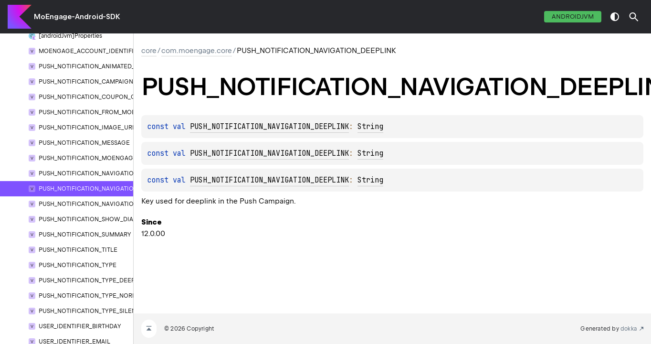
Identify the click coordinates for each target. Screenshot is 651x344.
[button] (633, 16)
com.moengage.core (196, 50)
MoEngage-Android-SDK (77, 16)
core (149, 50)
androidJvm (573, 16)
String (370, 126)
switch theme (614, 16)
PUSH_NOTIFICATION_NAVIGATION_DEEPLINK (269, 126)
